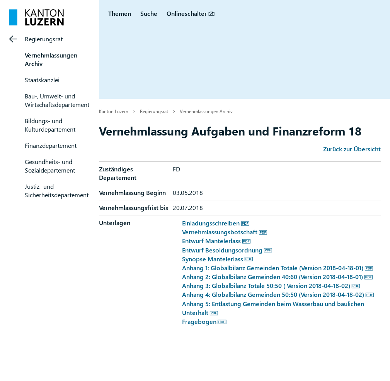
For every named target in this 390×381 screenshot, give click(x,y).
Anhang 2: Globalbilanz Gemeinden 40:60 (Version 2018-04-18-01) (272, 277)
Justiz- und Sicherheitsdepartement (57, 190)
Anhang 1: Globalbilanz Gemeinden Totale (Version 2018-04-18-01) (272, 268)
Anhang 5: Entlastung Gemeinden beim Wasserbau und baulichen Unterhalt (273, 308)
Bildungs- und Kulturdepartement (50, 125)
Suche (148, 13)
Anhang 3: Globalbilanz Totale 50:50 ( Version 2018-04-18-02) (266, 285)
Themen (119, 13)
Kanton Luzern (113, 111)
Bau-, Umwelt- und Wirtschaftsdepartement (57, 100)
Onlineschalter (187, 13)
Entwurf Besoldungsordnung (222, 250)
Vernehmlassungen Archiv (206, 111)
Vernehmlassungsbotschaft (219, 232)
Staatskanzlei (42, 80)
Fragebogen (199, 321)
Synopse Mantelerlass (212, 259)
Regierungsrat (44, 39)
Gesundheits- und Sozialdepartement (50, 165)
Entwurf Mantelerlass (211, 241)
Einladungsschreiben (211, 223)
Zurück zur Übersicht (352, 149)
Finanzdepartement (51, 145)
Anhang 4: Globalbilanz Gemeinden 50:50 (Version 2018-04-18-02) (273, 294)
